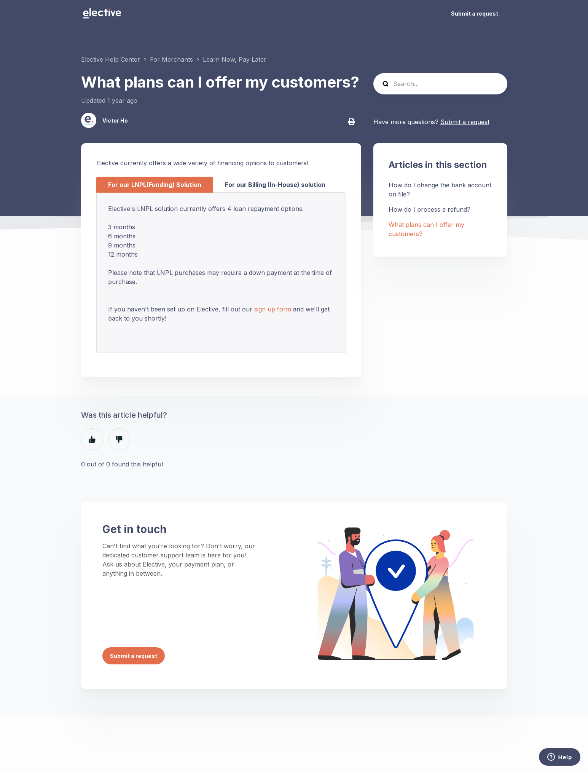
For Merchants (171, 59)
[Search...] (440, 83)
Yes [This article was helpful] (92, 439)
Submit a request (474, 13)
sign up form (272, 309)
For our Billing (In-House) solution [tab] (275, 184)
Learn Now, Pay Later (234, 59)
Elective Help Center (110, 59)
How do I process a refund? (429, 209)
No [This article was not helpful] (119, 439)
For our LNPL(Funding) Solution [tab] (154, 184)
